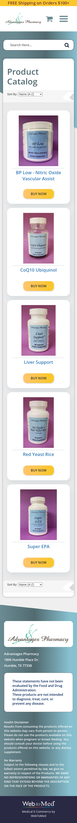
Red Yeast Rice (38, 454)
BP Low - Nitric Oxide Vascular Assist (38, 175)
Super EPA (39, 546)
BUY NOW (38, 194)
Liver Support (38, 362)
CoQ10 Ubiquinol (38, 270)
